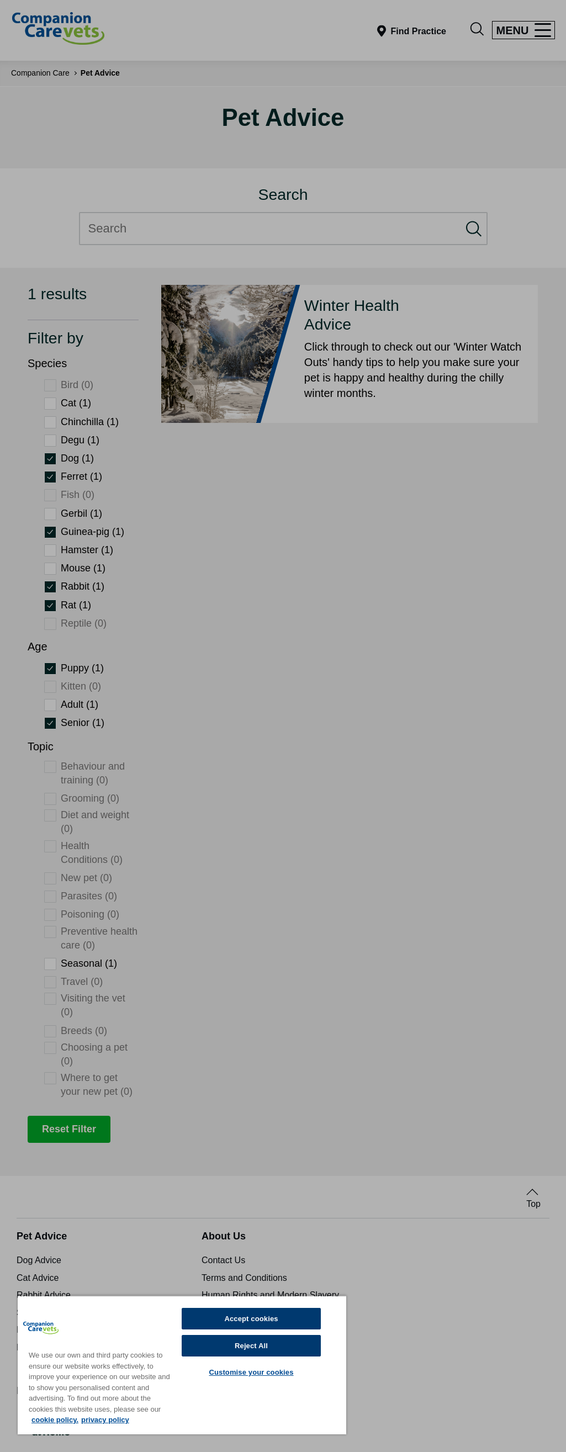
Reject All (251, 1346)
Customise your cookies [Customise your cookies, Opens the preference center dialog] (251, 1372)
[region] (182, 1364)
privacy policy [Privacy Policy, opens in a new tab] (105, 1420)
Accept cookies (251, 1319)
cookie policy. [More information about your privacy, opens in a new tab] (54, 1420)
